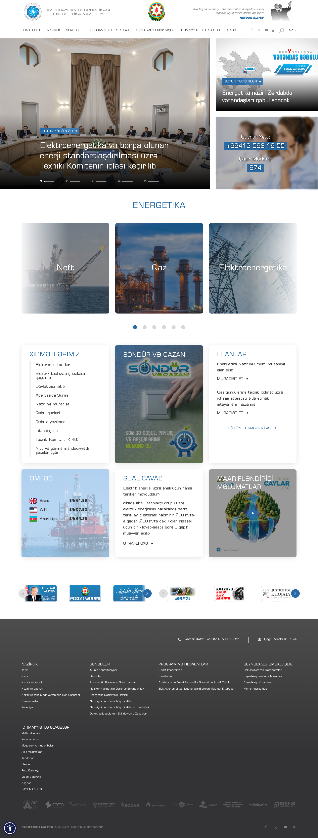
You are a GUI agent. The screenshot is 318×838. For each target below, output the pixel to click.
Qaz (159, 268)
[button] (10, 828)
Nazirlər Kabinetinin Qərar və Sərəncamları (117, 689)
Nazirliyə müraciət (53, 405)
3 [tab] (154, 327)
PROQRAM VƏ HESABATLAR (109, 30)
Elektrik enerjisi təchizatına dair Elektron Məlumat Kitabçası (196, 689)
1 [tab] (135, 327)
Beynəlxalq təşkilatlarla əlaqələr (263, 676)
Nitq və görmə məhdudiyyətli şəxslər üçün (62, 451)
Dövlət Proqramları (170, 670)
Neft (65, 268)
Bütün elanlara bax (253, 428)
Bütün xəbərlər (57, 131)
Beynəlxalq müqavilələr (258, 683)
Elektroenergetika (253, 268)
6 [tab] (183, 327)
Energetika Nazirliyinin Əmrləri (109, 695)
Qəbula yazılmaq (50, 422)
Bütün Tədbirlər (240, 81)
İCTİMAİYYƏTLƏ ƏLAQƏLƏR (200, 30)
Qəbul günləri (48, 413)
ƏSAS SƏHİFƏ (31, 30)
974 (255, 168)
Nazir (24, 676)
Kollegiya (27, 707)
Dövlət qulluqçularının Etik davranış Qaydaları (118, 714)
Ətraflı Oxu (138, 544)
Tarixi (24, 670)
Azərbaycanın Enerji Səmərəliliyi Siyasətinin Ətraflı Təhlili (193, 683)
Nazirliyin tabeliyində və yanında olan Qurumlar (50, 695)
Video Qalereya (31, 777)
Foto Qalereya (30, 771)
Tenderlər (27, 758)
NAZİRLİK (53, 30)
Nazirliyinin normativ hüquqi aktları (111, 701)
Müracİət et (233, 379)
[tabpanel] (65, 268)
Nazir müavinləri (31, 683)
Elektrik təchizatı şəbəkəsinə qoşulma (62, 376)
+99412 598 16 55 (255, 146)
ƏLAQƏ (231, 30)
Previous (22, 593)
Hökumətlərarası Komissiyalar (263, 670)
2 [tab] (145, 327)
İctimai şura (47, 431)
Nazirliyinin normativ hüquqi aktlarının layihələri (119, 707)
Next (147, 593)
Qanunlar (96, 676)
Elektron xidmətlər (53, 365)
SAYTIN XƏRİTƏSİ (32, 789)
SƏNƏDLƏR (74, 30)
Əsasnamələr (29, 701)
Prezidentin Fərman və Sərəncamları (113, 683)
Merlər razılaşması (256, 689)
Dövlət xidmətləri (51, 387)
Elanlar (25, 764)
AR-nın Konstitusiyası (103, 670)
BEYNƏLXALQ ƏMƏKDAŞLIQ (155, 30)
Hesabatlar (165, 676)
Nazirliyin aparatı (32, 689)
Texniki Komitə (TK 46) (57, 440)
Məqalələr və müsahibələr (37, 746)
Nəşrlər (26, 783)
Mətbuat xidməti (31, 733)
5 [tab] (174, 327)
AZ (290, 30)
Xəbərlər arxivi (30, 739)
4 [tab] (164, 327)
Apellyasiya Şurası (52, 396)
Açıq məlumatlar (31, 752)
